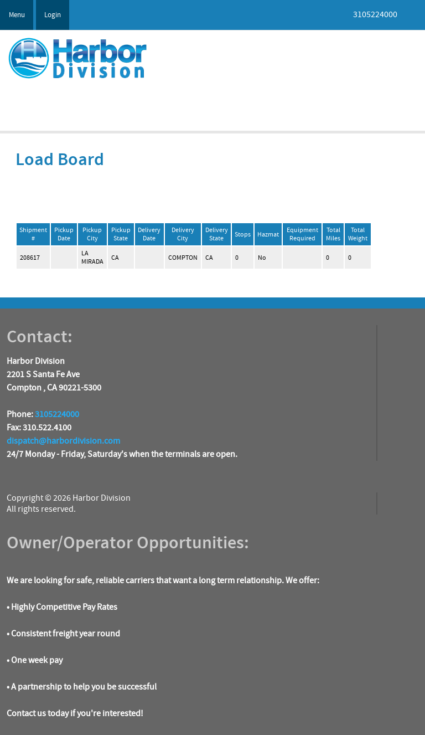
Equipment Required (302, 234)
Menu (17, 15)
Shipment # (33, 234)
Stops (243, 234)
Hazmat (268, 234)
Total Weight (357, 234)
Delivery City (183, 234)
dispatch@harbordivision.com (63, 440)
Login (52, 15)
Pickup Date (64, 234)
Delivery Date (149, 234)
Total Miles (333, 234)
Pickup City (92, 234)
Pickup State (121, 234)
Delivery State (216, 234)
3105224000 (57, 414)
